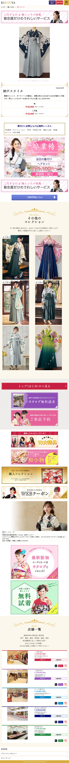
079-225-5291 (40, 729)
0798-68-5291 (40, 710)
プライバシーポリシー (34, 753)
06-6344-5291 (40, 672)
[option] (34, 52)
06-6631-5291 (40, 691)
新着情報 (34, 749)
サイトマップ (34, 758)
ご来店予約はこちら (40, 197)
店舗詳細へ (56, 660)
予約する (40, 660)
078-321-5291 (40, 654)
